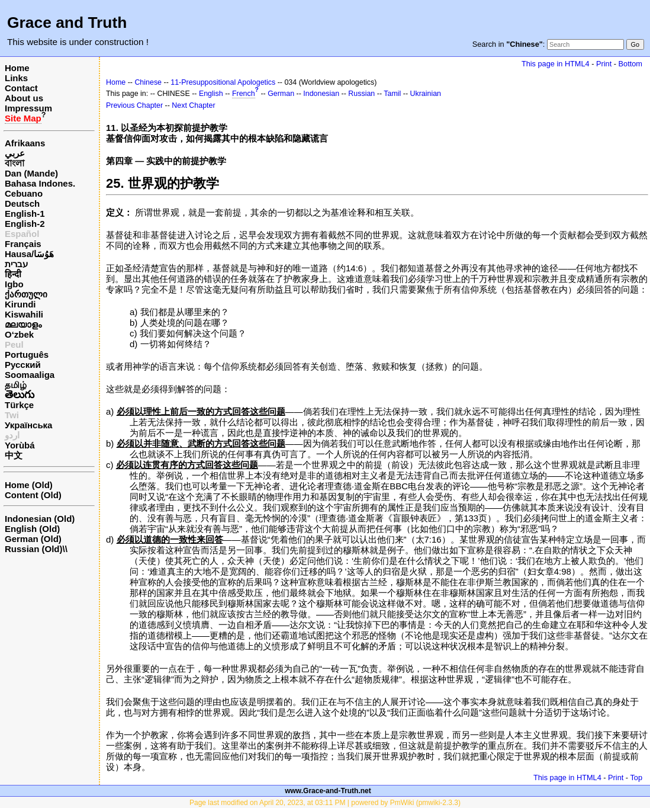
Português (27, 355)
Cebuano (24, 193)
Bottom (630, 63)
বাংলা (14, 163)
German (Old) (33, 539)
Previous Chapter (134, 105)
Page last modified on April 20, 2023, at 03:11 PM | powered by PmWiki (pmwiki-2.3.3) (325, 803)
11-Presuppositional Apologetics (222, 82)
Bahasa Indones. (40, 183)
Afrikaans (25, 143)
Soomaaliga (29, 375)
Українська (28, 425)
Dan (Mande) (31, 173)
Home (17, 68)
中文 (13, 455)
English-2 (25, 224)
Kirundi (20, 304)
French (243, 93)
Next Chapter (193, 105)
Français (23, 244)
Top (636, 777)
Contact (21, 88)
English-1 (25, 214)
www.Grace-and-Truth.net (328, 791)
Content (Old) (33, 495)
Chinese (148, 82)
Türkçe (19, 405)
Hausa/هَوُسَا (29, 254)
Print (604, 63)
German (281, 93)
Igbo (14, 284)
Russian (361, 93)
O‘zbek (19, 334)
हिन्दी (13, 274)
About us (24, 98)
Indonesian (321, 93)
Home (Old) (29, 485)
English (211, 93)
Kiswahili (24, 314)
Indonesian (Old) (40, 519)
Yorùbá (20, 445)
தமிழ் (16, 385)
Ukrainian (426, 93)
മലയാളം (23, 324)
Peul (14, 344)
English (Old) (32, 529)
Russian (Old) (34, 549)
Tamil (392, 93)
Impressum (28, 108)
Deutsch (22, 203)
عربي (15, 153)
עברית (16, 264)
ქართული (26, 294)
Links (16, 78)
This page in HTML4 (556, 63)
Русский (23, 365)
